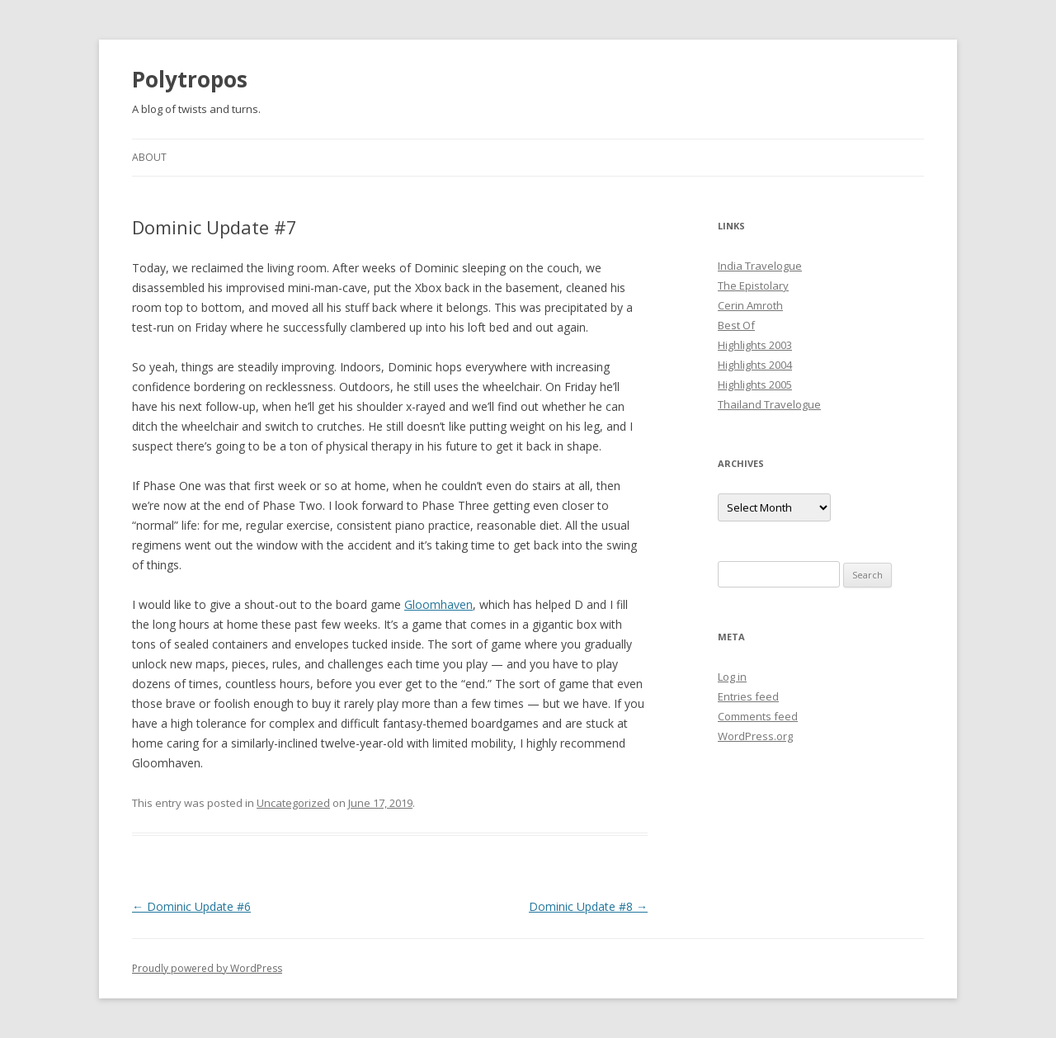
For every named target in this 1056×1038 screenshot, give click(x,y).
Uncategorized (293, 802)
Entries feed (748, 696)
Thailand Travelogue (769, 404)
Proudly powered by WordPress (207, 968)
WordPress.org (755, 736)
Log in (732, 676)
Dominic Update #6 (191, 906)
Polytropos (190, 79)
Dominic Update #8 (588, 906)
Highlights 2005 (755, 384)
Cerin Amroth (750, 305)
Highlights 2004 (755, 364)
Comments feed (758, 716)
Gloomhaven (438, 604)
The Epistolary (753, 285)
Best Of (736, 325)
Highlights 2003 (755, 344)
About (149, 157)
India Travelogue (760, 265)
